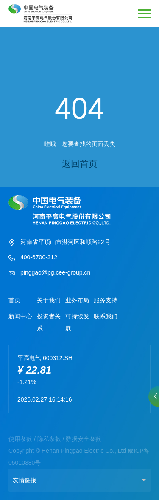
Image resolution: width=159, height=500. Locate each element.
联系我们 (105, 316)
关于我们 (49, 300)
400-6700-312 (32, 258)
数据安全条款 (83, 438)
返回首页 (80, 164)
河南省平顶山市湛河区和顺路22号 (59, 243)
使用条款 (20, 438)
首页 (14, 300)
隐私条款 (49, 438)
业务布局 (77, 300)
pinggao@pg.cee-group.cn (49, 273)
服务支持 (105, 300)
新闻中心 (20, 316)
